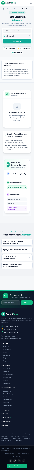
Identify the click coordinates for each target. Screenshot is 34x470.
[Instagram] (15, 460)
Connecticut (6, 417)
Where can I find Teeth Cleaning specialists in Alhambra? (17, 242)
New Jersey (5, 425)
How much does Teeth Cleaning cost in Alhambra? (17, 250)
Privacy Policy (9, 453)
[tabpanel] (17, 36)
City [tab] (8, 31)
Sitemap (4, 380)
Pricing (4, 352)
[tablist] (17, 31)
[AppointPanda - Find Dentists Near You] (8, 2)
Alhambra (16, 9)
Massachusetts (7, 421)
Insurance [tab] (26, 31)
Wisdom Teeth (17, 438)
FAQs (3, 358)
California (5, 413)
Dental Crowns (6, 399)
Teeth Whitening (7, 394)
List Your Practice (7, 374)
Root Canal (5, 397)
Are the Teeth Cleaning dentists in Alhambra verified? (17, 257)
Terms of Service (22, 453)
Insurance (5, 371)
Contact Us (5, 355)
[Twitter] (19, 460)
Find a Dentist (6, 369)
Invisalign (5, 402)
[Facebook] (10, 460)
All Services (5, 383)
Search (17, 41)
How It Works (6, 349)
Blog (3, 361)
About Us (5, 346)
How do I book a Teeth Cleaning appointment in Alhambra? (17, 265)
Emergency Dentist (7, 440)
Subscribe (26, 303)
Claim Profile (6, 377)
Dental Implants (7, 391)
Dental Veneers (6, 405)
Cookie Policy (17, 457)
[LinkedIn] (23, 460)
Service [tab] (17, 31)
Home (8, 9)
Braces (27, 438)
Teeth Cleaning (19, 440)
